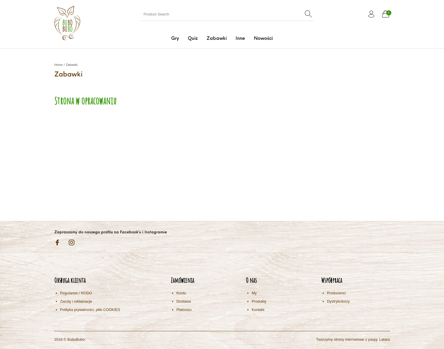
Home (58, 64)
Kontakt (258, 309)
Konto (181, 293)
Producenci (336, 293)
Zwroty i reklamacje (76, 301)
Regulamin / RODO (76, 293)
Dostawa (183, 301)
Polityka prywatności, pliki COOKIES (90, 309)
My (254, 293)
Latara (384, 339)
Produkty (259, 301)
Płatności (184, 309)
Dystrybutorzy (338, 301)
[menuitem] (175, 39)
